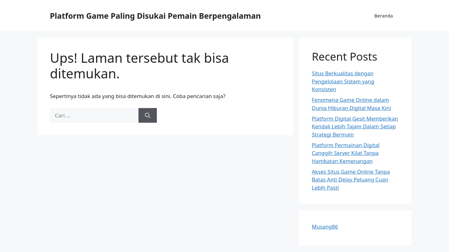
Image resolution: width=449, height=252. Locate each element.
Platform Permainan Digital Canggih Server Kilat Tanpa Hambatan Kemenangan (345, 153)
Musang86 (325, 226)
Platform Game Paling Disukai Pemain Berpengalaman (155, 15)
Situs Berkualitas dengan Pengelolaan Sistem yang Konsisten (343, 81)
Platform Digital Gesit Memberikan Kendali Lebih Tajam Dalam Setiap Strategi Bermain (355, 126)
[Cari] (147, 115)
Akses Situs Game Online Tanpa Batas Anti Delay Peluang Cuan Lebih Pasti (351, 179)
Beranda (383, 15)
